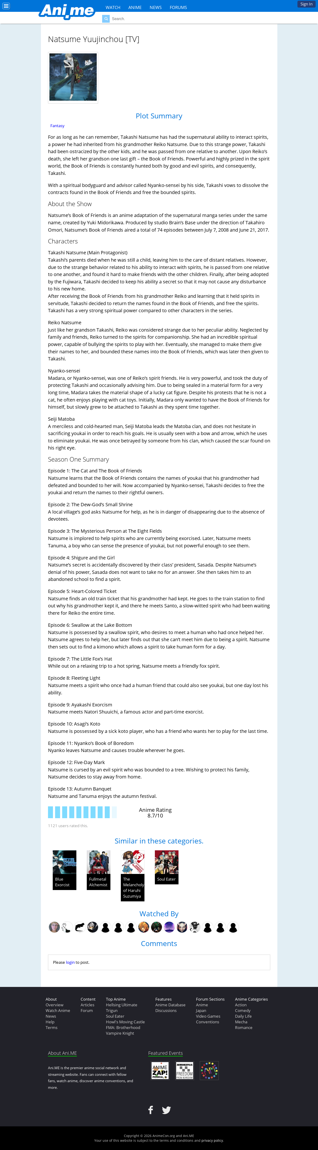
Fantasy (57, 125)
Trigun (112, 1010)
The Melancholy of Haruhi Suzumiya (133, 887)
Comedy (243, 1010)
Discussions (166, 1010)
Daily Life (243, 1016)
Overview (54, 1004)
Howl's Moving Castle (125, 1022)
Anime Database (170, 1004)
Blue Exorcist (62, 881)
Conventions (207, 1022)
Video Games (208, 1016)
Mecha (241, 1022)
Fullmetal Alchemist (98, 881)
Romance (244, 1027)
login (70, 962)
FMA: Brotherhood (123, 1027)
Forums (178, 7)
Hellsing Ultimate (121, 1004)
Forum (87, 1010)
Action (241, 1004)
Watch (113, 7)
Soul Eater (166, 879)
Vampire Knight (120, 1033)
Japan (201, 1010)
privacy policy (212, 1140)
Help (50, 1022)
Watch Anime (58, 1010)
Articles (87, 1004)
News (156, 7)
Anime (135, 7)
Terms (51, 1027)
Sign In (307, 4)
